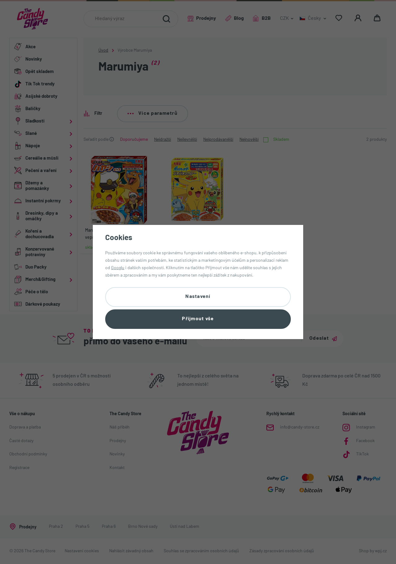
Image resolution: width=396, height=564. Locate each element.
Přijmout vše (198, 318)
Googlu (117, 268)
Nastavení (198, 296)
